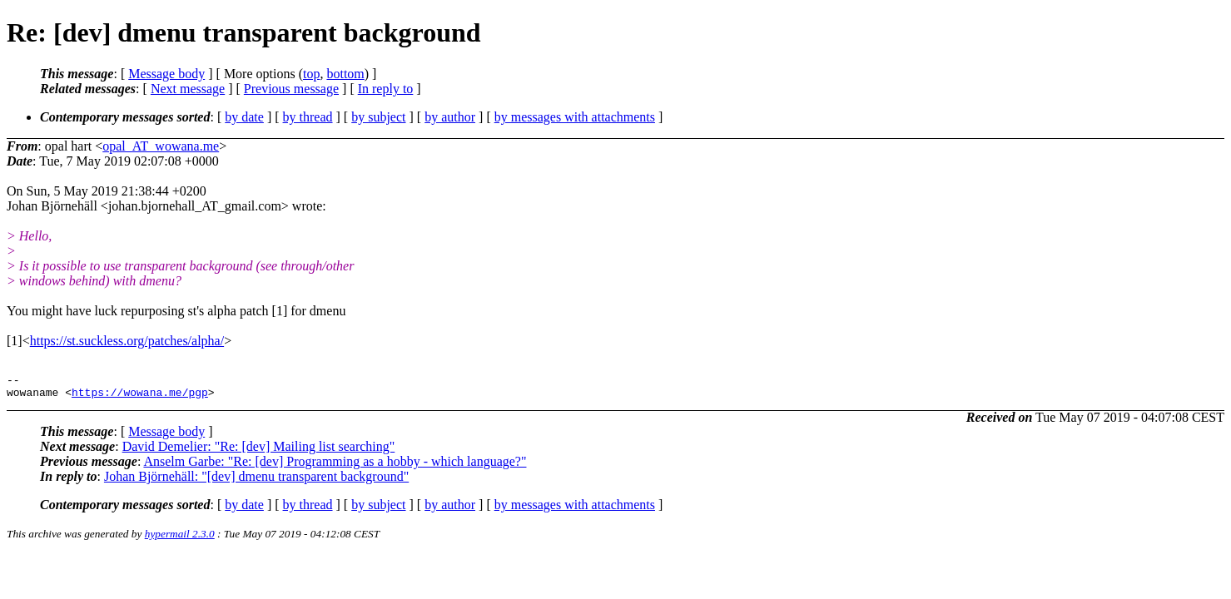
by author (449, 117)
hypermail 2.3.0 (180, 538)
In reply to (386, 89)
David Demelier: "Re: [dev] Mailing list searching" (258, 451)
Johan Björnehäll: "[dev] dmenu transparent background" (256, 481)
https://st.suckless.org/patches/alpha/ (127, 341)
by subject (378, 117)
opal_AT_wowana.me (160, 146)
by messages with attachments (574, 117)
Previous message (291, 89)
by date (244, 117)
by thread (308, 117)
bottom (345, 74)
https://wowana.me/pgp (140, 396)
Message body (166, 74)
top (311, 74)
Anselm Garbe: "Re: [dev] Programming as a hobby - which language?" (334, 466)
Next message (188, 89)
